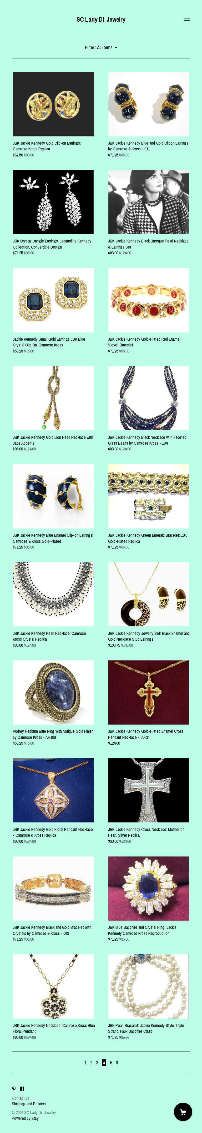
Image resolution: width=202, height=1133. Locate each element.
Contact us (20, 1098)
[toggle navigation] (187, 18)
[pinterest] (14, 1089)
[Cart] (183, 1112)
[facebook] (22, 1089)
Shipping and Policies (29, 1104)
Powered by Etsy (25, 1118)
